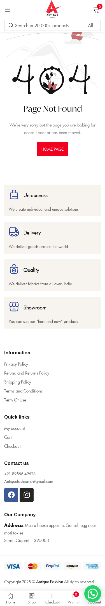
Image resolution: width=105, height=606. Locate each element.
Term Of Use (15, 400)
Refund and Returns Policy (26, 373)
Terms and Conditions (23, 391)
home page (52, 149)
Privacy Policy (16, 364)
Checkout (12, 446)
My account (14, 428)
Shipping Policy (17, 382)
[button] (92, 593)
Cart (8, 437)
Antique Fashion (49, 581)
